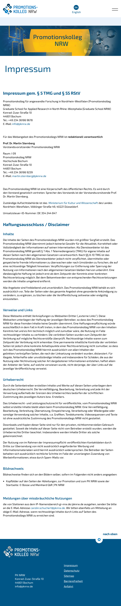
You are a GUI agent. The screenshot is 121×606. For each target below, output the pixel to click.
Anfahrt (68, 586)
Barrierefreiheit (73, 581)
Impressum (71, 565)
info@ (21, 123)
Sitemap (69, 575)
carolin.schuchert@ (48, 508)
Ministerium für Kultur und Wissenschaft (73, 203)
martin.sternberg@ (29, 176)
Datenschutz (71, 570)
